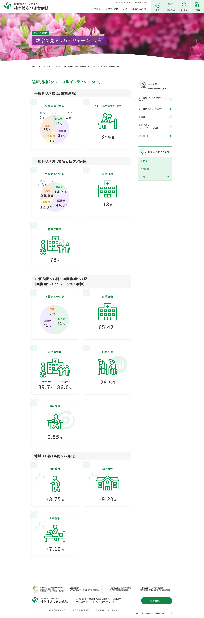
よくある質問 (140, 2)
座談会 (141, 116)
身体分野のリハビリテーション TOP (153, 99)
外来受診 (96, 8)
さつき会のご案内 (122, 2)
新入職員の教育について (150, 108)
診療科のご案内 (53, 66)
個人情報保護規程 (80, 610)
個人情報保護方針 (57, 610)
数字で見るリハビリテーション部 (148, 126)
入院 (125, 8)
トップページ (37, 66)
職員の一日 (143, 135)
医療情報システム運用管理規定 (110, 610)
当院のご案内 (139, 8)
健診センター (156, 600)
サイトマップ (37, 610)
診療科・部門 (111, 8)
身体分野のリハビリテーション (76, 66)
